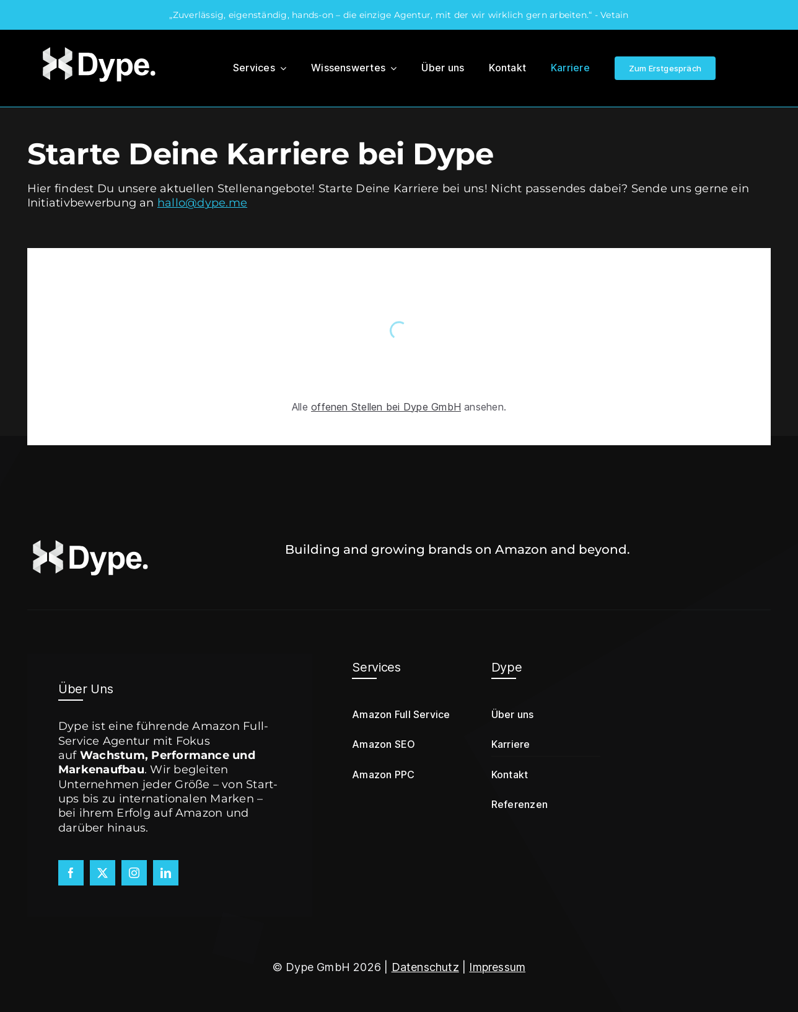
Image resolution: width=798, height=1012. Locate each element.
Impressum (497, 967)
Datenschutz (425, 967)
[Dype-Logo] (98, 47)
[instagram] (134, 873)
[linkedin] (165, 873)
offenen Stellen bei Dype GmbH (386, 407)
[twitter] (102, 873)
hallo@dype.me (202, 203)
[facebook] (71, 873)
